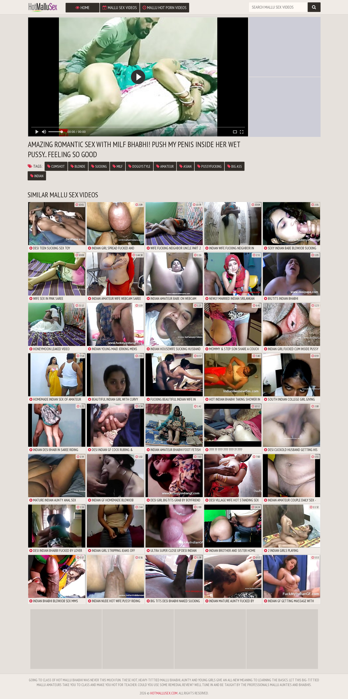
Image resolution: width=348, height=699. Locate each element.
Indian (36, 175)
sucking (99, 166)
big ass (234, 166)
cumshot (56, 166)
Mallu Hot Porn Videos (165, 7)
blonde (78, 166)
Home (82, 7)
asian (185, 166)
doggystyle (139, 166)
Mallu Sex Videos (120, 7)
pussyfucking (209, 166)
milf (118, 166)
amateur (165, 166)
